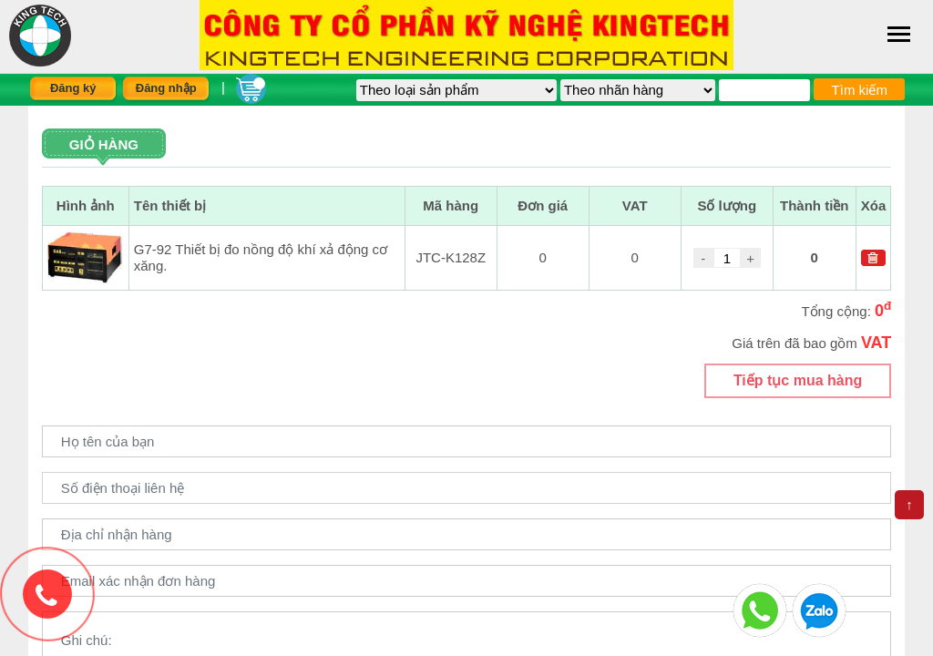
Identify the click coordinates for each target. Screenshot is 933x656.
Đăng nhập (166, 88)
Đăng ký (73, 88)
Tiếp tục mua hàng (797, 380)
